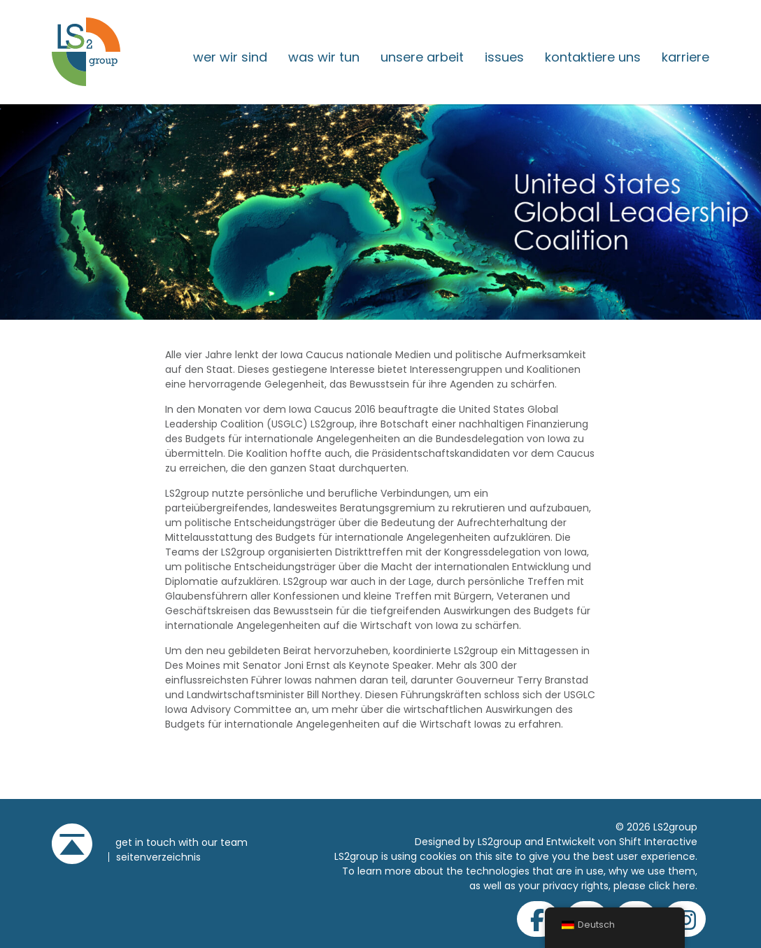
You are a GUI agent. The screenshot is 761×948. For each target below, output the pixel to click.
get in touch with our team (181, 842)
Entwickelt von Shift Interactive (621, 842)
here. (685, 886)
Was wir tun (324, 57)
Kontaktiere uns (593, 57)
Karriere (685, 57)
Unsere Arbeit (422, 57)
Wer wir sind (230, 57)
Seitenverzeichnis (158, 857)
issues (504, 57)
